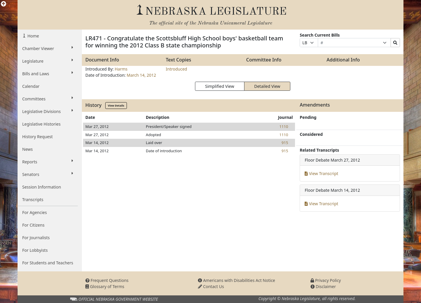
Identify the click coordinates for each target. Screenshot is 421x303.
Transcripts (32, 199)
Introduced (176, 69)
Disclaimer (323, 286)
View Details (116, 105)
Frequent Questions (107, 280)
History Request (37, 136)
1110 (283, 126)
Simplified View (219, 86)
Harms (121, 69)
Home (32, 36)
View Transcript (321, 173)
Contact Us (211, 286)
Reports (47, 162)
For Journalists (36, 237)
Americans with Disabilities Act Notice (236, 280)
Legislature (47, 61)
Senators (47, 174)
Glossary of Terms (104, 286)
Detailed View (267, 86)
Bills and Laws (47, 73)
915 (285, 142)
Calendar (30, 86)
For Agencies (34, 212)
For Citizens (33, 225)
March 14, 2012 (141, 75)
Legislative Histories (41, 124)
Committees (47, 99)
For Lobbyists (35, 250)
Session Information (41, 187)
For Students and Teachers (47, 263)
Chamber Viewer (47, 48)
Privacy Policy (325, 280)
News (27, 149)
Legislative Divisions (47, 111)
